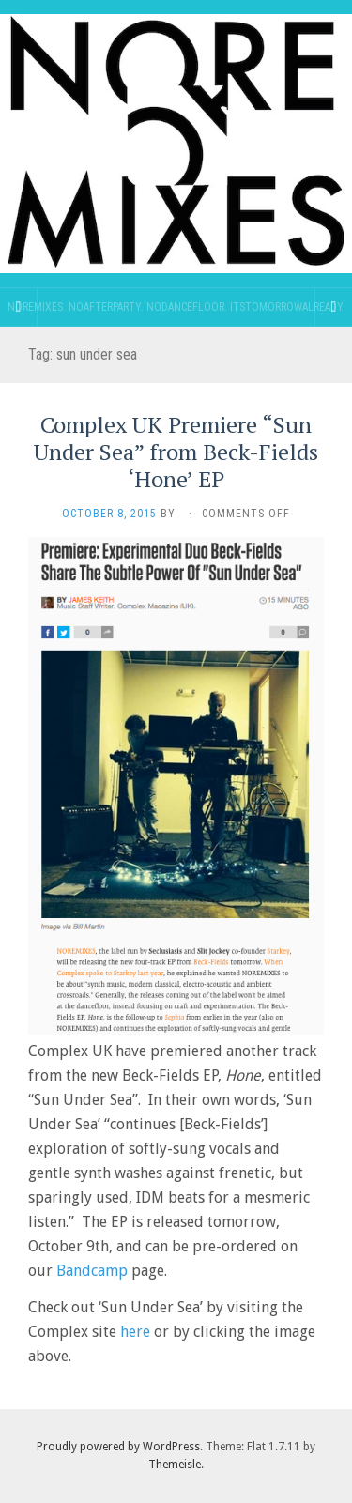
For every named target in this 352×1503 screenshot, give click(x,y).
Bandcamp (92, 1271)
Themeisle (174, 1464)
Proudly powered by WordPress (118, 1446)
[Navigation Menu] (333, 307)
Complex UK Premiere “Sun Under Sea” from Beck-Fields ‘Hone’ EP (176, 451)
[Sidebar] (19, 307)
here (135, 1332)
